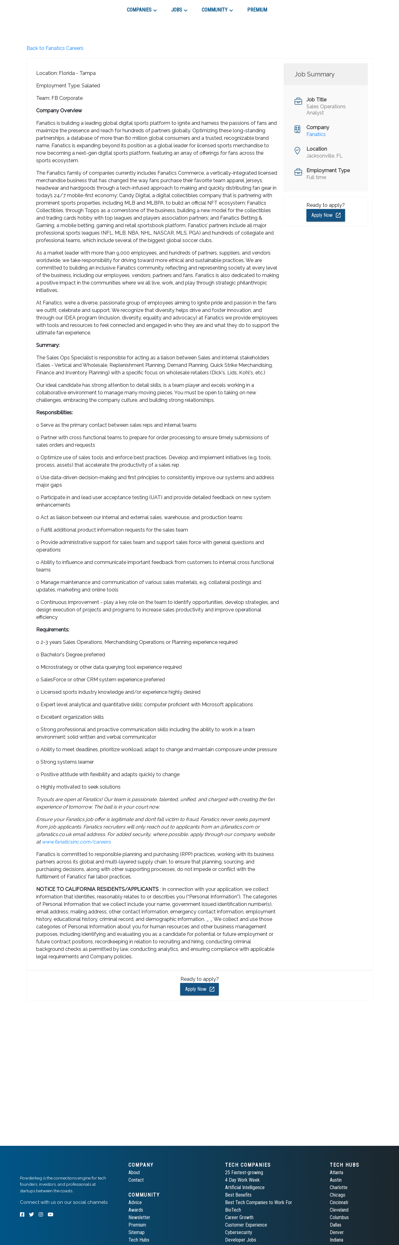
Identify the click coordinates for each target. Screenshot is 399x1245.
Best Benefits (238, 1195)
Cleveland (339, 1210)
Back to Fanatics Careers (55, 48)
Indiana (336, 1240)
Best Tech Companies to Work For (258, 1202)
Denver (337, 1232)
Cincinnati (339, 1202)
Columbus (339, 1217)
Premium (137, 1225)
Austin (336, 1180)
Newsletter (139, 1217)
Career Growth (239, 1217)
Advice (135, 1202)
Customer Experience (246, 1225)
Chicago (337, 1195)
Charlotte (339, 1187)
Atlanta (336, 1172)
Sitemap (136, 1232)
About (134, 1172)
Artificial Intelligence (245, 1187)
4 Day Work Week (242, 1180)
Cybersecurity (238, 1232)
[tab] (42, 7)
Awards (135, 1210)
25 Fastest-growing (244, 1172)
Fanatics (316, 134)
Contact (136, 1180)
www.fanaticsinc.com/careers (76, 842)
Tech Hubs (138, 1240)
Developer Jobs (240, 1240)
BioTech (233, 1210)
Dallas (335, 1225)
